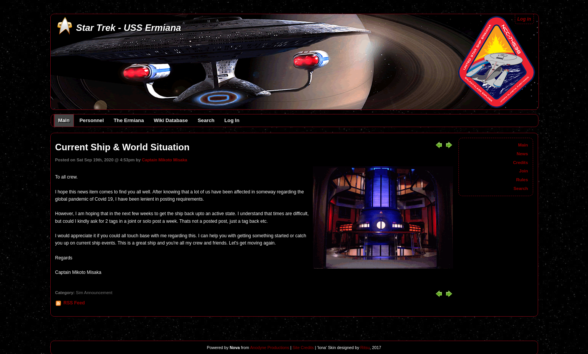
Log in (524, 19)
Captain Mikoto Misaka (164, 160)
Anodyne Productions (269, 347)
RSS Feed (74, 303)
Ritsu (364, 347)
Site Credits (303, 347)
